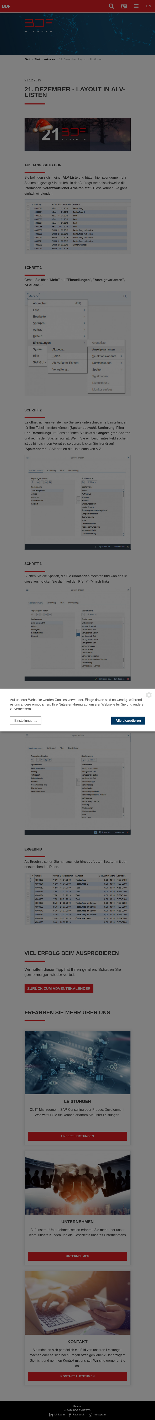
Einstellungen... (25, 720)
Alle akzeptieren (128, 720)
